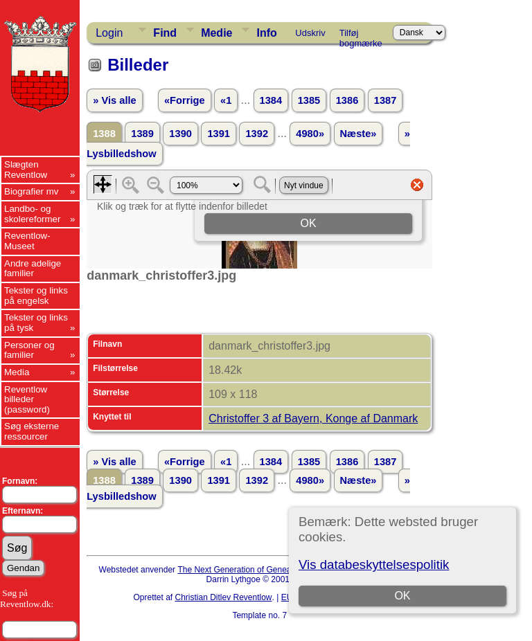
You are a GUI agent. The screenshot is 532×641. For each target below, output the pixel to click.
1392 (256, 133)
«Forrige (184, 100)
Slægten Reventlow (25, 169)
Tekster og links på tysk (36, 322)
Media (16, 372)
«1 (225, 100)
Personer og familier (29, 350)
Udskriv (310, 33)
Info (266, 33)
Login (109, 33)
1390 (180, 133)
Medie (216, 33)
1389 (142, 133)
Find (165, 33)
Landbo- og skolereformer (32, 214)
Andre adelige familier (32, 268)
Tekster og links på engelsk (36, 295)
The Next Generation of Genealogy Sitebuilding (264, 570)
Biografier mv (31, 191)
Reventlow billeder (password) (27, 399)
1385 (309, 100)
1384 (271, 100)
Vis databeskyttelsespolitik (374, 564)
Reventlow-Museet (27, 241)
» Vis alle (114, 100)
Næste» (358, 133)
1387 (385, 100)
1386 (347, 100)
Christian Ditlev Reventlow (223, 597)
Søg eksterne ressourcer (31, 431)
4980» (310, 133)
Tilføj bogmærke (360, 35)
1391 (218, 133)
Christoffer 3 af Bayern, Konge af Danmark (313, 418)
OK (402, 596)
